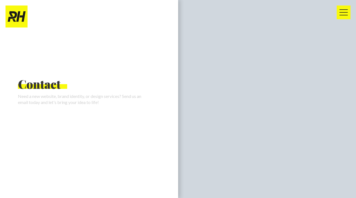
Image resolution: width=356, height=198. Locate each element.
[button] (343, 12)
